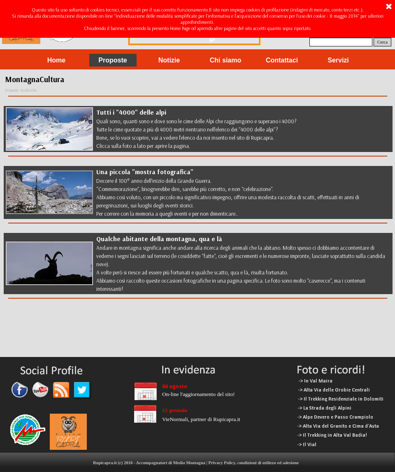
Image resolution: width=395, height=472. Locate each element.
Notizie (169, 60)
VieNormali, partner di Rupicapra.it (201, 419)
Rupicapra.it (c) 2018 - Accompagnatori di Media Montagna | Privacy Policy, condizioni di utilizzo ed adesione (196, 462)
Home (56, 60)
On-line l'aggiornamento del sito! (198, 394)
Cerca (382, 42)
